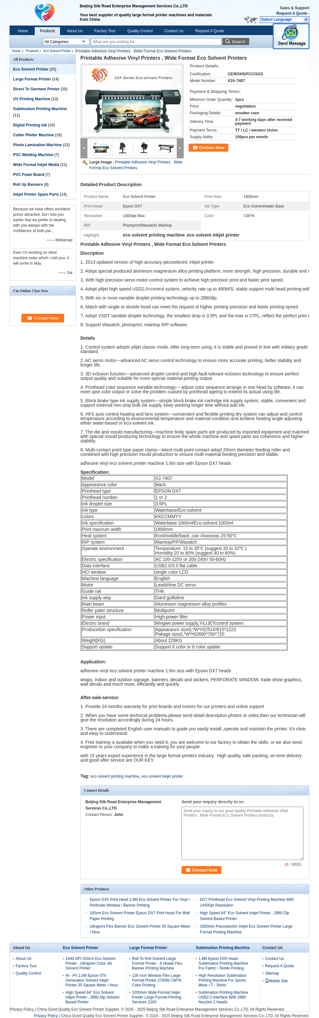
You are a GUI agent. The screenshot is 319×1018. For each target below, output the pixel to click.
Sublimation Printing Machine (40, 109)
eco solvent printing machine (115, 776)
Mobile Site (276, 981)
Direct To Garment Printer (36, 89)
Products (47, 31)
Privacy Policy (22, 1009)
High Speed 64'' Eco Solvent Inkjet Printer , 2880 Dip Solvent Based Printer (92, 997)
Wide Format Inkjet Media (36, 164)
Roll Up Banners (28, 184)
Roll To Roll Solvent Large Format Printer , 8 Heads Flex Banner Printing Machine (157, 963)
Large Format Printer (32, 79)
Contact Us (174, 31)
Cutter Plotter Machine (33, 135)
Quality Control (139, 31)
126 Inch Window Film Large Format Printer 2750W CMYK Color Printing (157, 980)
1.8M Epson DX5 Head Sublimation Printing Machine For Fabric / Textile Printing (223, 963)
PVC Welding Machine (33, 155)
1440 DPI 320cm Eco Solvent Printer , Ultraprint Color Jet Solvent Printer (90, 963)
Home (23, 31)
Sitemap (272, 973)
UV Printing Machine (31, 99)
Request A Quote (291, 13)
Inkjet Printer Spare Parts (36, 194)
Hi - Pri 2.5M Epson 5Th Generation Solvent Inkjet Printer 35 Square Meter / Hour (91, 980)
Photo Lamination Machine (37, 145)
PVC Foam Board (28, 174)
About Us (74, 31)
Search (238, 41)
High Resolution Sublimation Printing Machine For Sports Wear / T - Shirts (222, 980)
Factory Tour (104, 31)
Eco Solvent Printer (57, 51)
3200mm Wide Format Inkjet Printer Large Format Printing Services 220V (157, 997)
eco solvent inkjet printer (162, 776)
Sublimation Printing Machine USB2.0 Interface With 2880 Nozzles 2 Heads (223, 997)
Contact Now (211, 147)
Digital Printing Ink (30, 125)
